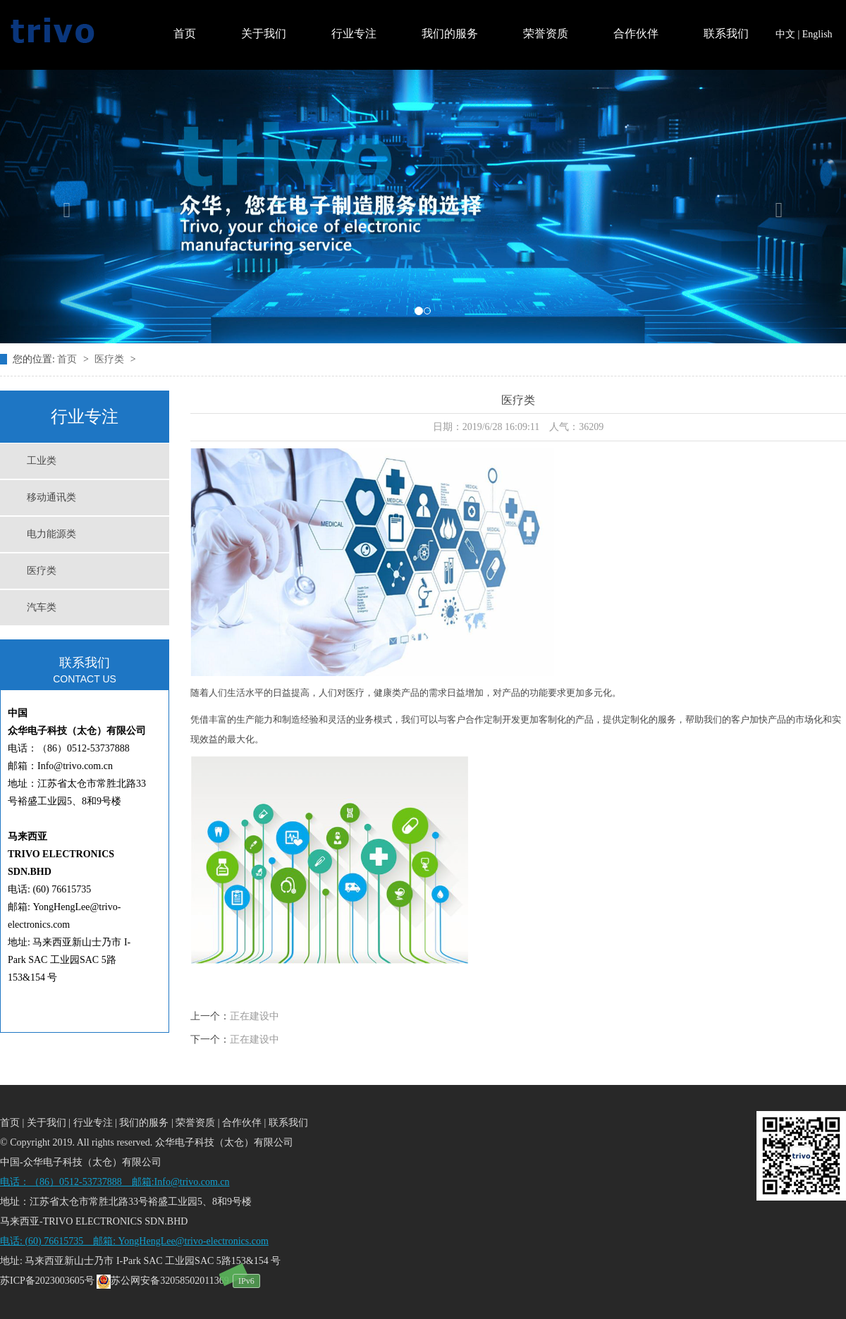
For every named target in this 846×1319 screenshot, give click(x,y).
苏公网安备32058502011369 (162, 1280)
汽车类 (41, 607)
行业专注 (353, 33)
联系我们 (726, 33)
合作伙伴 (635, 33)
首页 (184, 33)
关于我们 (263, 33)
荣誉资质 (545, 33)
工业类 (41, 460)
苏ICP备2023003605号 (47, 1280)
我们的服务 (450, 33)
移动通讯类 (51, 497)
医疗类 (110, 359)
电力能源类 (51, 534)
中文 (785, 34)
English (817, 34)
